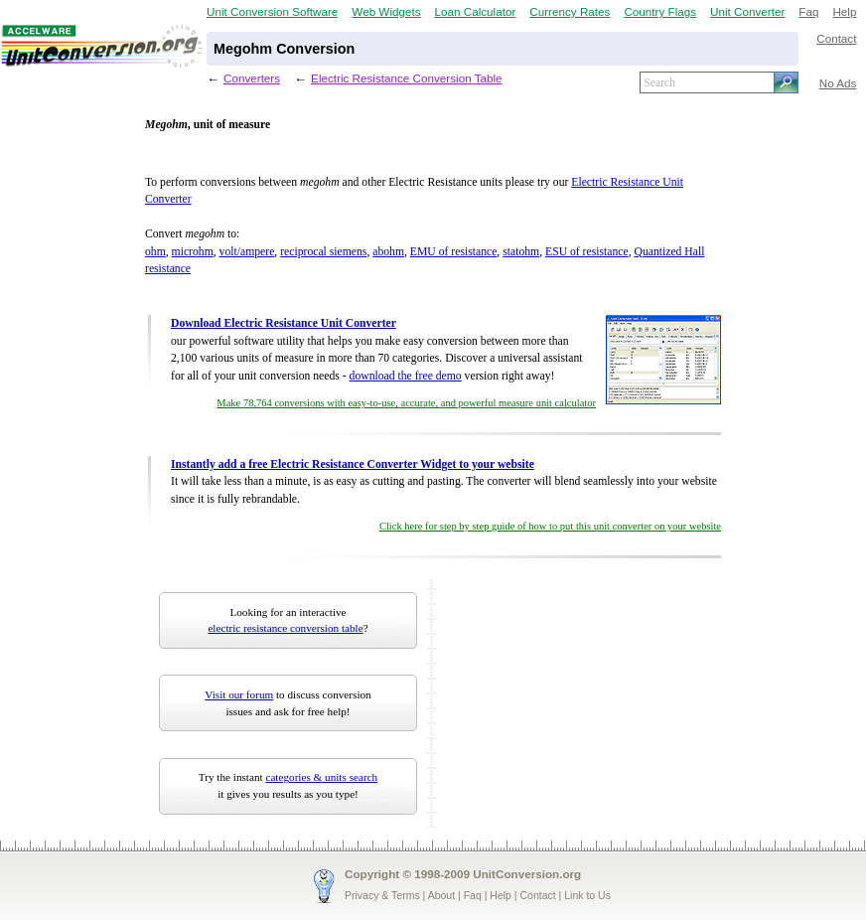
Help (844, 11)
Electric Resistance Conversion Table (406, 78)
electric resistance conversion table (285, 628)
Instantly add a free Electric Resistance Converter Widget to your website (352, 464)
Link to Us (587, 895)
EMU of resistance (454, 251)
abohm (388, 251)
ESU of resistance (587, 251)
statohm (521, 251)
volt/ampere (247, 251)
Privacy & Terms (382, 895)
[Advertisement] (565, 703)
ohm (155, 251)
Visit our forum (239, 694)
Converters (251, 78)
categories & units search (321, 777)
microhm (193, 251)
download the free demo (406, 376)
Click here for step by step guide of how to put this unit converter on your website (550, 526)
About (441, 895)
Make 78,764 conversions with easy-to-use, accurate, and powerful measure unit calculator (406, 402)
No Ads (838, 83)
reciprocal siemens (323, 251)
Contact (836, 38)
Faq (808, 11)
